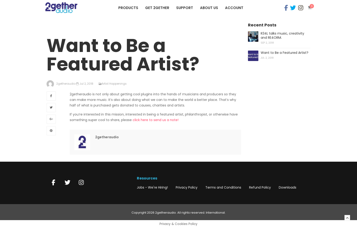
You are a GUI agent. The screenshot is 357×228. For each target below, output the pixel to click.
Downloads (287, 187)
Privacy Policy (186, 187)
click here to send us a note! (155, 120)
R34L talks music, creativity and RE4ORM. (282, 35)
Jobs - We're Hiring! (152, 187)
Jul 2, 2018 (86, 84)
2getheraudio (107, 137)
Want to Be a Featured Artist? (284, 53)
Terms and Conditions (223, 187)
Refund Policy (260, 187)
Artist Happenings (114, 84)
